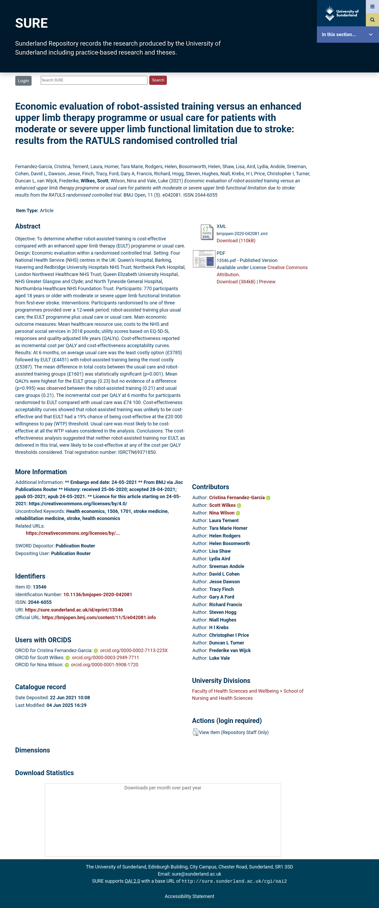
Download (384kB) (236, 281)
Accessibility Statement (189, 896)
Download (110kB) (236, 240)
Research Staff (349, 168)
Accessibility (349, 201)
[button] (195, 732)
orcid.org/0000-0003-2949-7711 (105, 657)
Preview (267, 281)
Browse (349, 101)
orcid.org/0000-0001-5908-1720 (104, 664)
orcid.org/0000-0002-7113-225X (134, 650)
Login (23, 80)
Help (349, 185)
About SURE (349, 84)
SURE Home (349, 51)
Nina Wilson (224, 513)
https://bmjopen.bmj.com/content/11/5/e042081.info (99, 617)
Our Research (349, 68)
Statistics (349, 151)
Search (349, 118)
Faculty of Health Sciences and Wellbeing (235, 691)
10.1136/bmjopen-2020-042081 (97, 594)
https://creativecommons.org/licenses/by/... (73, 533)
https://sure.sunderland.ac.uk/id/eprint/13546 (74, 610)
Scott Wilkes (225, 505)
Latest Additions (349, 134)
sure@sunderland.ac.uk (196, 874)
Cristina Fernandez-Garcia (239, 497)
